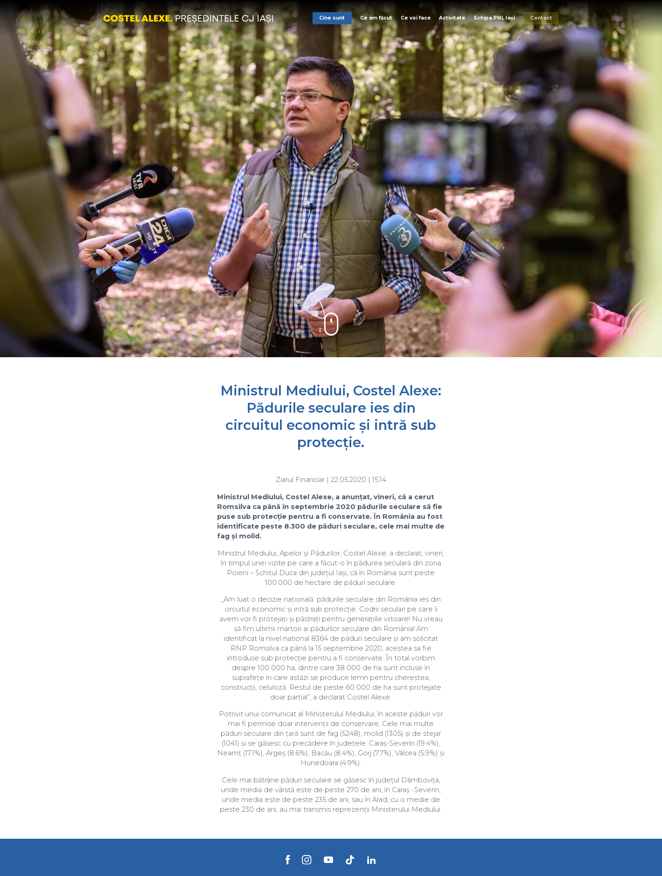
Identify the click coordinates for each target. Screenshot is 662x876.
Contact (541, 18)
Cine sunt (332, 18)
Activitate (452, 18)
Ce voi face (416, 18)
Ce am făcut (376, 18)
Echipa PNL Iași (494, 18)
